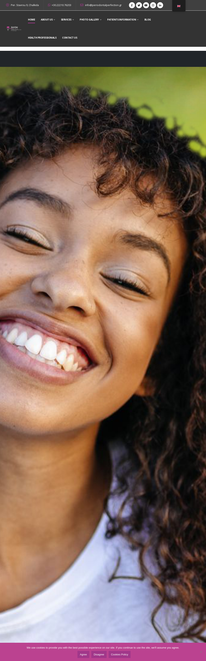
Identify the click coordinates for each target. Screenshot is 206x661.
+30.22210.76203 (59, 5)
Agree (83, 654)
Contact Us (69, 37)
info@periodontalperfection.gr (101, 5)
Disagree (99, 654)
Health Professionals (42, 37)
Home (31, 19)
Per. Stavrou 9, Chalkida (25, 5)
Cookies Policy (119, 654)
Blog (147, 19)
